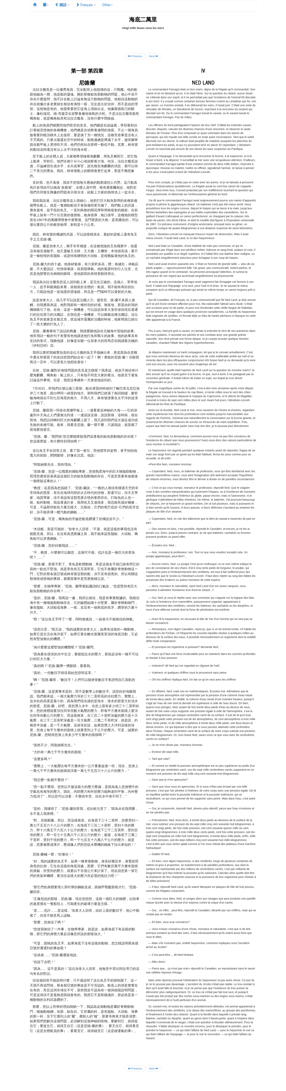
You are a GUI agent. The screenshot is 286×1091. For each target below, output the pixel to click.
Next (153, 56)
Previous (135, 56)
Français (86, 5)
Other (107, 5)
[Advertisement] (143, 39)
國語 (62, 5)
